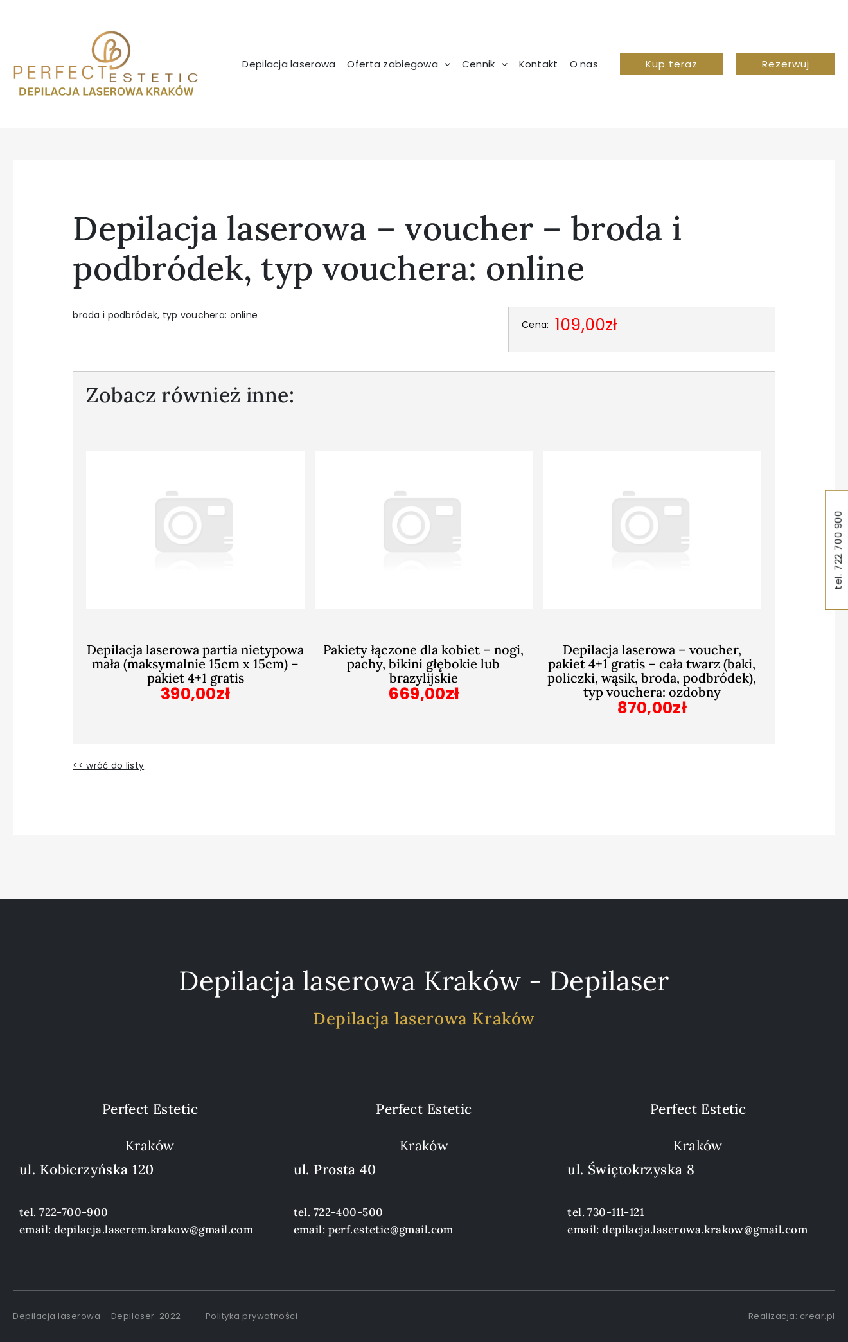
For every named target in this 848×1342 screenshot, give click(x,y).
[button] (671, 64)
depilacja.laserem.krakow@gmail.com (153, 1229)
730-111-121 (615, 1211)
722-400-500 (349, 1211)
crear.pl (817, 1315)
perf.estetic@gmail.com (391, 1229)
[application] (444, 64)
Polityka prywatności (251, 1315)
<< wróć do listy (108, 765)
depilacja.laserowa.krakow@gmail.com (705, 1229)
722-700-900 (74, 1211)
